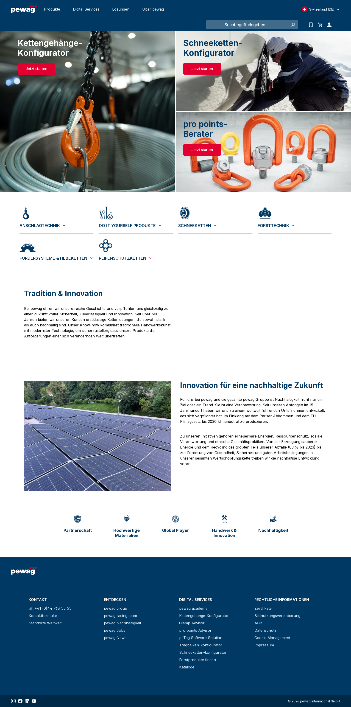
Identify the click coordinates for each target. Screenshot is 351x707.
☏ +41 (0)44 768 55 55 (50, 608)
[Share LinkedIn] (27, 701)
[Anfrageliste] (310, 24)
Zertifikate (263, 608)
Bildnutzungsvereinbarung (277, 615)
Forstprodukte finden (197, 659)
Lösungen (120, 9)
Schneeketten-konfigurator (203, 652)
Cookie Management (272, 637)
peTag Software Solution (200, 637)
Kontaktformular (43, 615)
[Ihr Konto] (328, 24)
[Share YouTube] (34, 701)
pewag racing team (120, 615)
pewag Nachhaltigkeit (122, 623)
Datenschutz (265, 630)
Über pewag (153, 9)
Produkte (52, 9)
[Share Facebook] (20, 701)
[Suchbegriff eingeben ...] (247, 24)
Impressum (264, 645)
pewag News (115, 637)
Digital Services (86, 9)
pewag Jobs (114, 630)
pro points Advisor (195, 630)
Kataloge (186, 667)
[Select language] (321, 9)
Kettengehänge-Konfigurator (204, 615)
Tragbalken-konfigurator (200, 645)
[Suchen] (293, 24)
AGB (258, 623)
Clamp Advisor (192, 623)
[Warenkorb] (320, 24)
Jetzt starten (36, 68)
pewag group (115, 608)
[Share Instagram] (13, 701)
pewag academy (193, 608)
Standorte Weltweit (45, 623)
